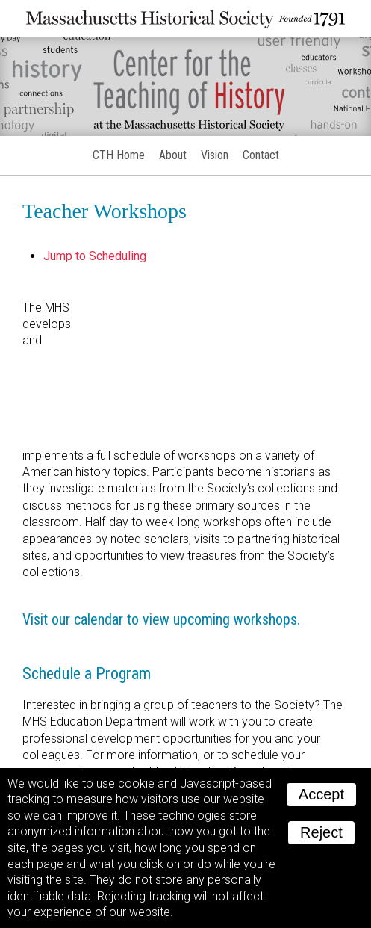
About (173, 155)
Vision (214, 155)
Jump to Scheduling (94, 256)
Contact (261, 155)
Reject (321, 832)
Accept (321, 794)
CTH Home (119, 155)
